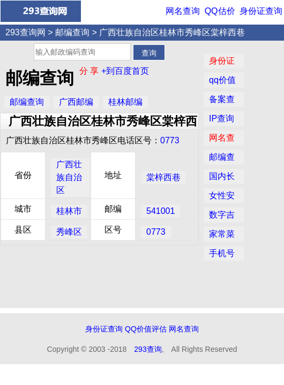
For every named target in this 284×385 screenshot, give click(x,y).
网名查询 (183, 11)
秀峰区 (69, 231)
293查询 (147, 349)
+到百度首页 (125, 70)
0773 (170, 140)
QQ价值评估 (146, 329)
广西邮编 (76, 101)
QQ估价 (220, 11)
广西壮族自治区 (69, 177)
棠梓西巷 (163, 177)
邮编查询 (72, 32)
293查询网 (25, 32)
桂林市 (69, 210)
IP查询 (221, 118)
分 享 (90, 70)
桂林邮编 (125, 101)
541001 (160, 210)
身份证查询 (261, 11)
